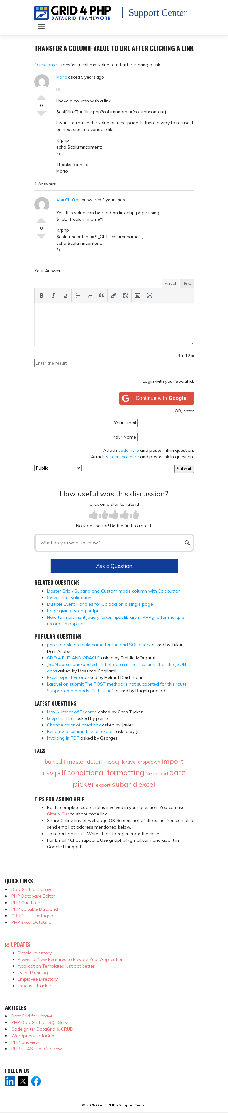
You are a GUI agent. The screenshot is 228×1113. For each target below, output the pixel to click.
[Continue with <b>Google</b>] (156, 398)
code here (128, 450)
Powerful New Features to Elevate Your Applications (72, 959)
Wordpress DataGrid (32, 1035)
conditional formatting (105, 772)
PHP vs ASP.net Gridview (36, 1048)
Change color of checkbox (74, 725)
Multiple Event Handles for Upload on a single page (100, 604)
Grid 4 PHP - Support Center (121, 1105)
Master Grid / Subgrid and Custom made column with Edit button (114, 591)
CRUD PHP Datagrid (32, 915)
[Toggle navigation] (41, 27)
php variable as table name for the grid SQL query (98, 645)
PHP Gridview (25, 1042)
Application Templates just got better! (56, 966)
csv (48, 772)
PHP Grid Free (25, 902)
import (172, 761)
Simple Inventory (35, 953)
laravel (129, 762)
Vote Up (41, 95)
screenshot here (122, 457)
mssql (112, 761)
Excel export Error (65, 677)
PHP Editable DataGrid (34, 909)
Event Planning (33, 972)
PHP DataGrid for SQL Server (41, 1022)
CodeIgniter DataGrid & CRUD (42, 1029)
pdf (60, 772)
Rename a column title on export (81, 731)
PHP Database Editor (33, 896)
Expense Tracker (34, 985)
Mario (61, 77)
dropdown (149, 762)
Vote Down (41, 116)
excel (147, 784)
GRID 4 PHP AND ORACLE (73, 658)
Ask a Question (114, 566)
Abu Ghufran (68, 199)
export (103, 785)
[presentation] (41, 295)
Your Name (124, 437)
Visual (170, 283)
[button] (41, 295)
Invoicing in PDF (63, 738)
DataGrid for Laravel (32, 889)
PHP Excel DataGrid (31, 922)
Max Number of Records (72, 712)
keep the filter (61, 718)
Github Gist (58, 814)
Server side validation (69, 597)
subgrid (124, 784)
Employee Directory (38, 979)
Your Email (125, 423)
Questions (44, 64)
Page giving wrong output (74, 610)
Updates (21, 944)
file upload (156, 773)
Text (187, 283)
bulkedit (55, 761)
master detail (84, 761)
